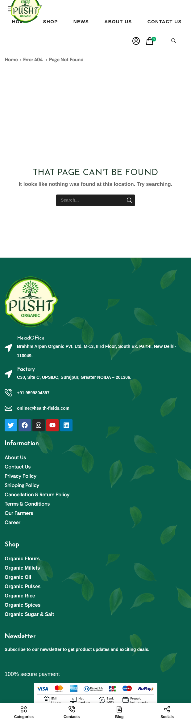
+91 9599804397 (33, 392)
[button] (136, 41)
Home (11, 60)
